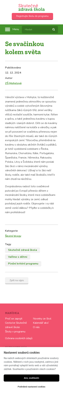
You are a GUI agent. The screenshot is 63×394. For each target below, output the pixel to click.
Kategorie (11, 231)
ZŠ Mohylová (13, 83)
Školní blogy (13, 236)
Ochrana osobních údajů (18, 338)
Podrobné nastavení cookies (31, 386)
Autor (8, 78)
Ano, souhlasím (31, 378)
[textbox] (40, 29)
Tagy (8, 244)
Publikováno (13, 67)
